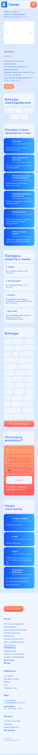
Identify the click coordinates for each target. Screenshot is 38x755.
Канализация (9, 636)
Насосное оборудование (14, 624)
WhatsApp (8, 724)
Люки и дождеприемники (14, 642)
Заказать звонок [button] (13, 609)
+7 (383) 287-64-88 (12, 721)
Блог (5, 685)
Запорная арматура (12, 633)
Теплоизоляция (10, 648)
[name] (19, 460)
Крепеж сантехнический (13, 639)
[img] (13, 600)
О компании (9, 676)
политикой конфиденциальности (16, 488)
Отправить (19, 480)
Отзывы (7, 682)
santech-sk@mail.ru (13, 543)
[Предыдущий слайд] (7, 32)
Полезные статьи (10, 688)
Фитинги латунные (11, 17)
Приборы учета (10, 651)
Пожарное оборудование (14, 657)
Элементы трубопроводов (14, 14)
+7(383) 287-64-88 (14, 525)
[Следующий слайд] (31, 32)
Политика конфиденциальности (12, 739)
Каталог (15, 12)
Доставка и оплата (11, 679)
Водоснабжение (10, 627)
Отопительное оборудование (9, 646)
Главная (7, 12)
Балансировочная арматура (15, 630)
